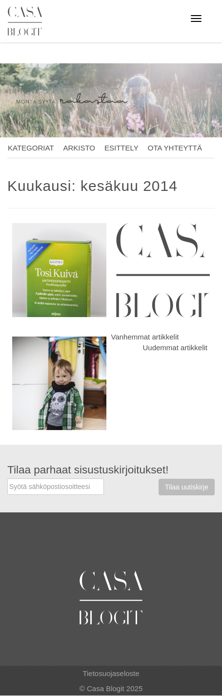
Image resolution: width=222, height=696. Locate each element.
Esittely (121, 148)
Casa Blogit (27, 21)
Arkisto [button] (79, 148)
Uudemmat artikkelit (174, 347)
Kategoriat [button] (31, 148)
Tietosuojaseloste (110, 673)
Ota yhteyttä (175, 148)
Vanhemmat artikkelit (145, 337)
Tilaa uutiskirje (186, 487)
